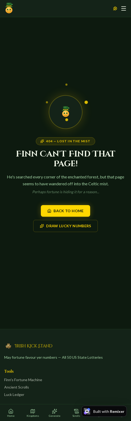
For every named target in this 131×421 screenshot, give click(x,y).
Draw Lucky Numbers (65, 226)
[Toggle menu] (123, 8)
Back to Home (65, 211)
